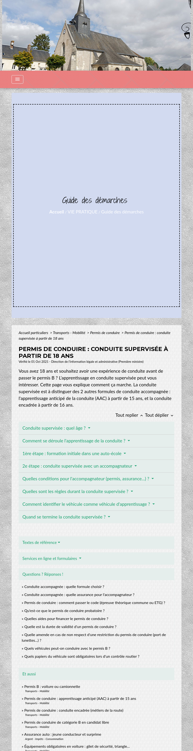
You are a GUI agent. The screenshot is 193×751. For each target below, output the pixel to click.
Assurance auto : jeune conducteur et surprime (62, 734)
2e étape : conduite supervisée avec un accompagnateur (77, 466)
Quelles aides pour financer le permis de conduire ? (66, 618)
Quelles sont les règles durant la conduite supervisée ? (76, 491)
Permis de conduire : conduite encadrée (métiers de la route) (73, 710)
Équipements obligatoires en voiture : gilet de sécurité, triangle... (77, 746)
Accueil (56, 211)
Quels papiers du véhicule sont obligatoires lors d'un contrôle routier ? (81, 656)
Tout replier (130, 415)
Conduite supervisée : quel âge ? (54, 428)
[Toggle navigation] (17, 79)
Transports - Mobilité (69, 332)
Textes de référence (39, 542)
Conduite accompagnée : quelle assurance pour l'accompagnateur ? (79, 594)
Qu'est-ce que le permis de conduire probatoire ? (64, 610)
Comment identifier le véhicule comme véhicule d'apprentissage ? (86, 504)
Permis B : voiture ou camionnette (52, 686)
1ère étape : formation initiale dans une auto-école (72, 453)
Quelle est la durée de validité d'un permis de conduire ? (70, 626)
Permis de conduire (105, 332)
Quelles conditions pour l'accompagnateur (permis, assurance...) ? (86, 478)
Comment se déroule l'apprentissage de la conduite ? (74, 440)
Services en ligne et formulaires (50, 558)
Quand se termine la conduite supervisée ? (64, 516)
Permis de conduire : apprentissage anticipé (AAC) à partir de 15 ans (80, 698)
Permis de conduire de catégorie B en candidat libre (66, 722)
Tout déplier (159, 415)
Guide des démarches (122, 211)
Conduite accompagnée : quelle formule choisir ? (64, 586)
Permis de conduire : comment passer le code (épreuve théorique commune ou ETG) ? (94, 602)
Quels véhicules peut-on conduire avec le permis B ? (67, 648)
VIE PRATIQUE (83, 211)
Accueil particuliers (34, 332)
